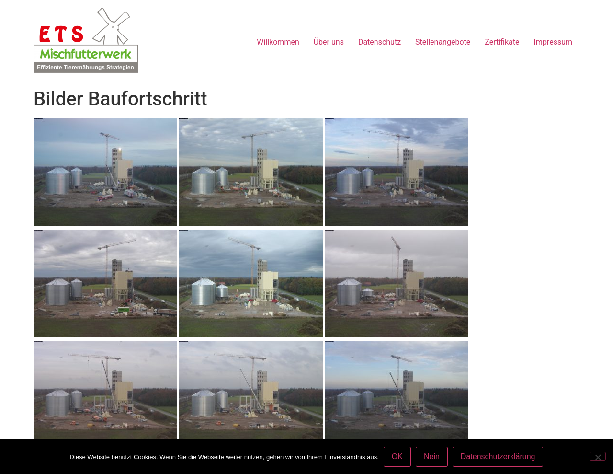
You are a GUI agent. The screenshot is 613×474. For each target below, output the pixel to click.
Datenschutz (379, 41)
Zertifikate (502, 41)
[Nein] (598, 456)
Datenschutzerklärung (498, 456)
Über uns (329, 41)
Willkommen (278, 41)
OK (397, 456)
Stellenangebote (442, 41)
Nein (432, 456)
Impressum (553, 41)
